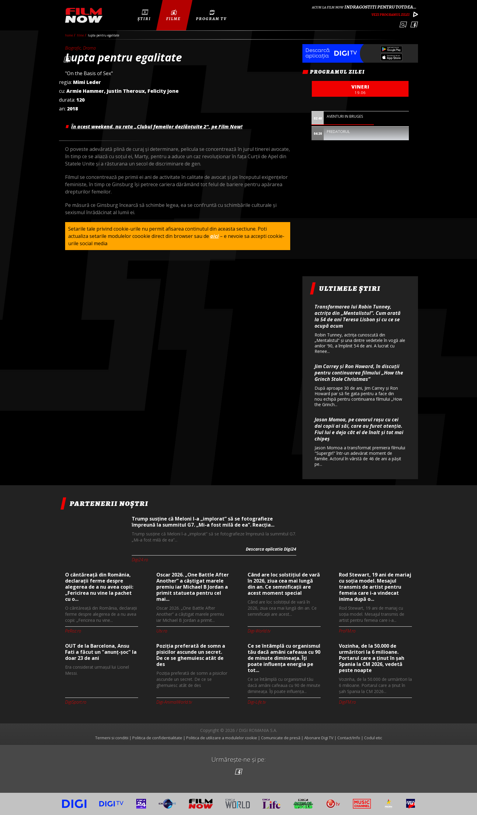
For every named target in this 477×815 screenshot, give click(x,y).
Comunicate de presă (280, 737)
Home (69, 35)
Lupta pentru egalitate (103, 35)
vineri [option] (360, 89)
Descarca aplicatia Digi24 (271, 549)
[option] (360, 122)
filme (81, 35)
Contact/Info (348, 737)
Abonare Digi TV (318, 737)
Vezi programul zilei (390, 14)
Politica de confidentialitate (157, 737)
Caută (403, 24)
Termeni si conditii (111, 737)
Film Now (84, 15)
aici (214, 236)
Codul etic (373, 737)
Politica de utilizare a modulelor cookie (221, 737)
